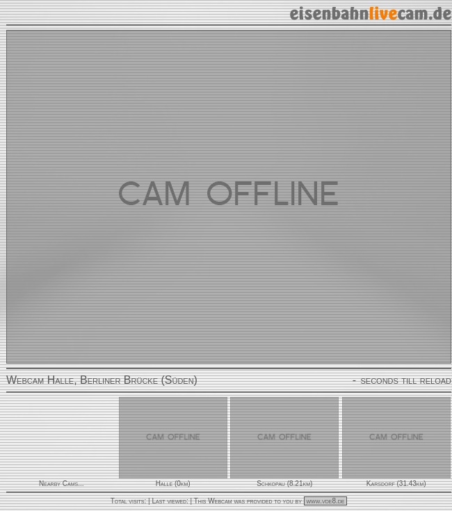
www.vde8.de (326, 501)
